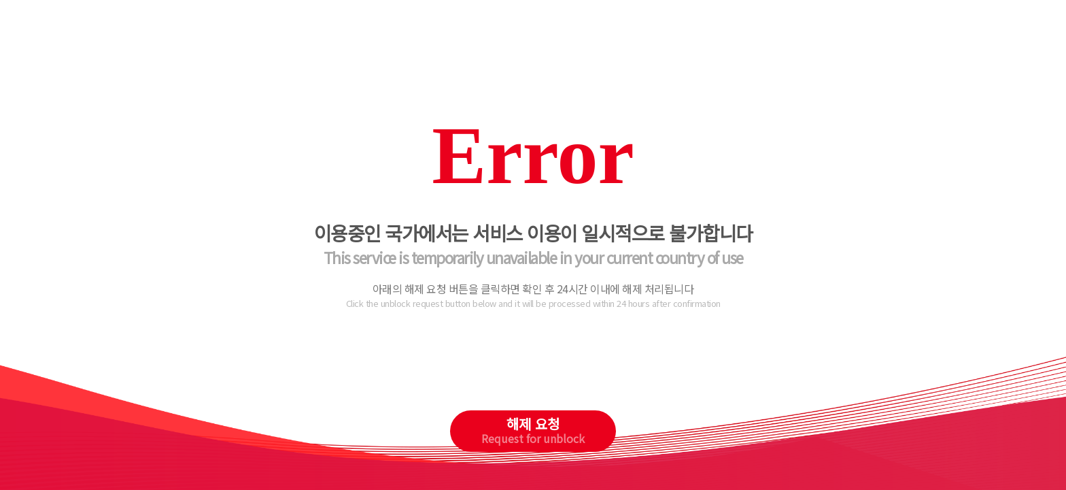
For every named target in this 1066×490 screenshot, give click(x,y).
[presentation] (533, 370)
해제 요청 (533, 430)
